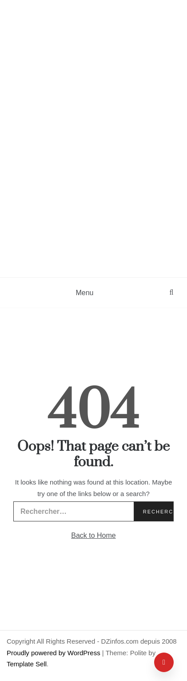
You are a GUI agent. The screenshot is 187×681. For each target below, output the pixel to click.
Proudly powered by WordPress (54, 653)
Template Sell (27, 664)
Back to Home (93, 535)
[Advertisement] (93, 179)
